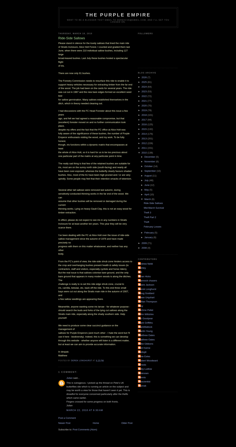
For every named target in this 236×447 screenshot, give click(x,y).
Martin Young (146, 331)
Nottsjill (142, 352)
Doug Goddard (146, 293)
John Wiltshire (146, 314)
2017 (145, 119)
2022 (145, 96)
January (148, 237)
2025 (145, 82)
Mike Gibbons (146, 343)
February (149, 232)
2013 (145, 138)
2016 (145, 124)
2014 (145, 133)
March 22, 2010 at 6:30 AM (84, 410)
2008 (145, 247)
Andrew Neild (146, 263)
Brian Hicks (145, 276)
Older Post (126, 423)
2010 (145, 152)
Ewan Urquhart (147, 297)
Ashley (142, 268)
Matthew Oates (147, 335)
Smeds (142, 364)
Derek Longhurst (147, 289)
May (146, 189)
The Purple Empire (118, 15)
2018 (145, 115)
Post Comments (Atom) (85, 429)
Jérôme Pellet (146, 310)
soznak (142, 385)
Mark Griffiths (146, 322)
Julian (69, 378)
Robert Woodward (148, 360)
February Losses (152, 226)
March (148, 199)
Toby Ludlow (145, 369)
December (150, 156)
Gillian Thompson (148, 301)
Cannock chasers (148, 280)
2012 (145, 143)
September (150, 171)
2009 (145, 243)
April (147, 194)
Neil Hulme (144, 348)
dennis (142, 377)
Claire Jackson (146, 284)
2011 (145, 148)
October (148, 166)
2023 (145, 91)
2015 (145, 129)
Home (96, 423)
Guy (141, 306)
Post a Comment (67, 418)
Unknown (144, 373)
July (146, 180)
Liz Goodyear (146, 318)
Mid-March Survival (154, 207)
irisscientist (144, 381)
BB (140, 272)
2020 (145, 105)
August (148, 175)
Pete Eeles (144, 356)
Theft (146, 222)
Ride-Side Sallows (153, 203)
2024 (145, 86)
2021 (145, 101)
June (147, 185)
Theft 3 (147, 212)
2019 (145, 110)
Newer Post (64, 423)
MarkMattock (145, 327)
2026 (145, 77)
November (150, 161)
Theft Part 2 (150, 217)
